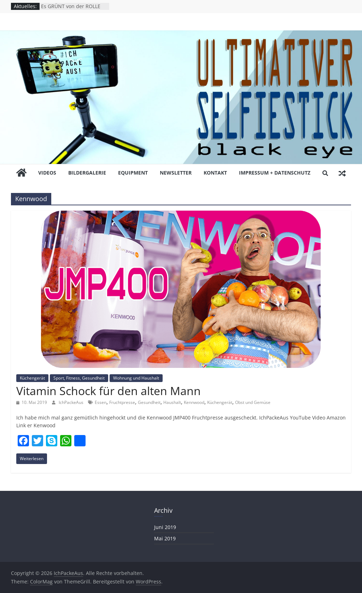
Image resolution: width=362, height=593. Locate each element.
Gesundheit (149, 402)
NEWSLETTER (176, 172)
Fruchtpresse (122, 402)
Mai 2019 (165, 538)
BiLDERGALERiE (87, 172)
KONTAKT (215, 172)
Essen (100, 402)
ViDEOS (47, 172)
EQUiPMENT (133, 172)
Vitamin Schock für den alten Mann (108, 390)
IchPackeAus (71, 402)
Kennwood (194, 402)
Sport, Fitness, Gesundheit (79, 378)
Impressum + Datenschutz (274, 172)
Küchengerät (32, 378)
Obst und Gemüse (252, 402)
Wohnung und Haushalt (136, 378)
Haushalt (172, 402)
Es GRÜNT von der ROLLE (70, 6)
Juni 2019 (165, 527)
